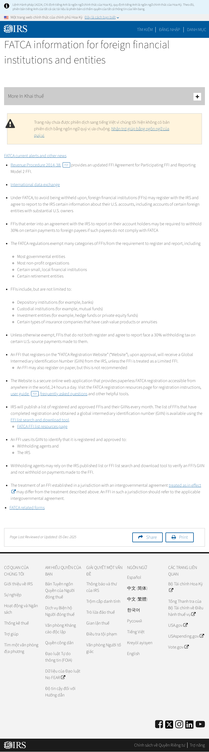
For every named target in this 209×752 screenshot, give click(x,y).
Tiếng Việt (136, 632)
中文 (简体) (137, 588)
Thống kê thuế (16, 623)
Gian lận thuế (97, 623)
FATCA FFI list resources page (42, 427)
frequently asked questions (63, 394)
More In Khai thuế (104, 97)
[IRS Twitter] (169, 726)
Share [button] (151, 537)
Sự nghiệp (12, 595)
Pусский (134, 621)
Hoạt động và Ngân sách (21, 609)
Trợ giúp (11, 634)
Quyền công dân (59, 643)
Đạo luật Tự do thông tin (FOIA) (58, 657)
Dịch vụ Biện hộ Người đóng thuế (60, 611)
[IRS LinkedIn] (189, 726)
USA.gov (178, 625)
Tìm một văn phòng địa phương (21, 648)
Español (134, 577)
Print (183, 537)
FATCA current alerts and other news (35, 156)
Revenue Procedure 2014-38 (40, 165)
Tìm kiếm (145, 29)
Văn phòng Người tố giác (103, 648)
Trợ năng (197, 745)
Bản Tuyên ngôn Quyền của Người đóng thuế (60, 590)
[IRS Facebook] (159, 724)
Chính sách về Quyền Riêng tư (159, 745)
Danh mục (196, 29)
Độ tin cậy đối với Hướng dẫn (60, 692)
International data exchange (35, 185)
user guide (25, 394)
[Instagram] (179, 724)
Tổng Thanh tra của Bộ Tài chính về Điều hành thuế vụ (185, 607)
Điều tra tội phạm (101, 634)
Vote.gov (178, 647)
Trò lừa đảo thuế (100, 612)
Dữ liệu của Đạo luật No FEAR (62, 674)
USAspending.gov (186, 636)
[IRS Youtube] (200, 724)
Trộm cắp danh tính (103, 601)
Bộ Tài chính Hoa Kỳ (185, 587)
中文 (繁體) (137, 599)
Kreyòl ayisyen (139, 643)
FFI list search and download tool (40, 420)
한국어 (133, 610)
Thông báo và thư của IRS (101, 587)
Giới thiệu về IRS (18, 584)
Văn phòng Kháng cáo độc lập (60, 628)
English (133, 654)
